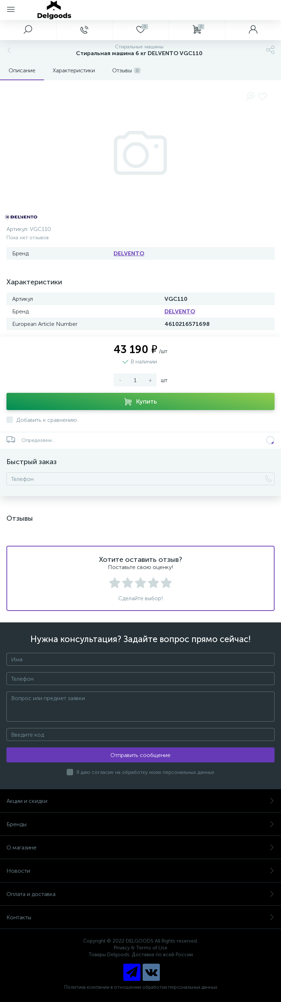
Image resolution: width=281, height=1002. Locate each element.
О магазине (140, 847)
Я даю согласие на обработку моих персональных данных (145, 772)
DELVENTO (129, 253)
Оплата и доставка (140, 894)
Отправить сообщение (140, 755)
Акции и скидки (140, 801)
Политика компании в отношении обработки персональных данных (140, 987)
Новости (140, 870)
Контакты (140, 917)
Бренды (140, 824)
